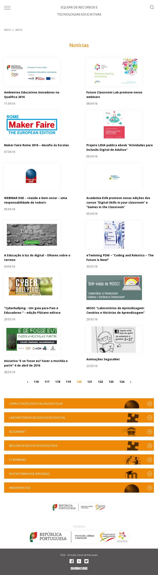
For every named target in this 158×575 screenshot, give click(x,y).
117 (46, 381)
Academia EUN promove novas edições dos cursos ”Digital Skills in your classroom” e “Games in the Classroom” (118, 202)
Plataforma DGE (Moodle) (29, 473)
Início (7, 29)
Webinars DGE (20, 487)
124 (121, 381)
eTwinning (17, 459)
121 (89, 381)
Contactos (79, 526)
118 (57, 381)
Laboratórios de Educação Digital (37, 417)
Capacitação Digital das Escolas (36, 403)
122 (100, 381)
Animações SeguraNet (103, 359)
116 (36, 381)
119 (68, 381)
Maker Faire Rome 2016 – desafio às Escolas (36, 145)
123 (111, 381)
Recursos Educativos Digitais (33, 445)
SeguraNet (17, 431)
